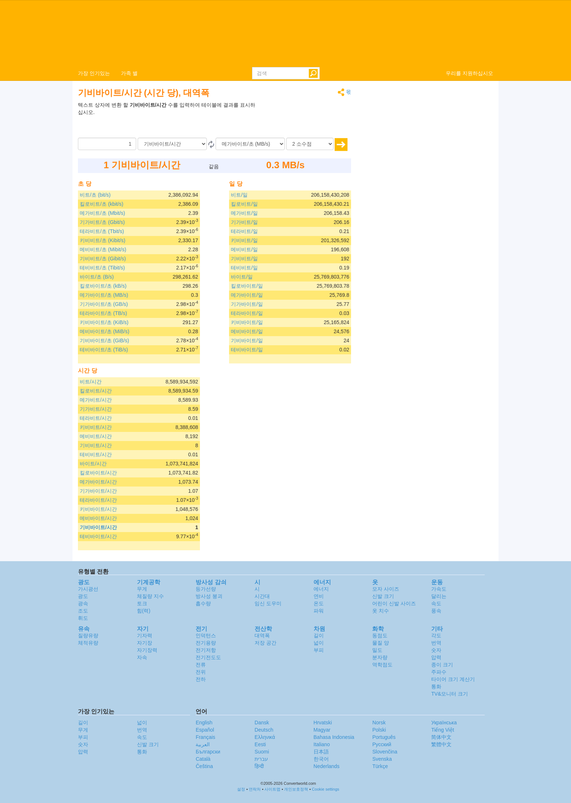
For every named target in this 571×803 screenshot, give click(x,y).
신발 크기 (383, 596)
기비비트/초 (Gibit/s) (103, 258)
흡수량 (203, 603)
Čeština (204, 766)
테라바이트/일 (247, 313)
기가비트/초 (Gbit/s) (102, 222)
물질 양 (380, 643)
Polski (379, 730)
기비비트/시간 (96, 445)
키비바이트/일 (247, 322)
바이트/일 (242, 277)
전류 (201, 665)
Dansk (262, 722)
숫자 (436, 650)
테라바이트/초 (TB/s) (103, 313)
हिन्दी (259, 766)
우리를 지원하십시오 (469, 73)
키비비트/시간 (96, 427)
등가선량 (206, 589)
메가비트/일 (244, 213)
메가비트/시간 (96, 400)
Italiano (322, 744)
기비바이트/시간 (98, 527)
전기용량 (206, 643)
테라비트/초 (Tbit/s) (102, 231)
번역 (436, 643)
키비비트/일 (244, 240)
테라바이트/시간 (98, 500)
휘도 (83, 618)
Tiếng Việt (442, 730)
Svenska (382, 759)
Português (383, 737)
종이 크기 (442, 665)
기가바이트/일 (247, 304)
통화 (436, 686)
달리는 (438, 596)
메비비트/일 (244, 249)
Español (205, 730)
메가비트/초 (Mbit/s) (102, 213)
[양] (107, 144)
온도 (319, 603)
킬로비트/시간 (96, 391)
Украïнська (444, 722)
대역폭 (262, 635)
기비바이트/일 (247, 340)
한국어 (321, 759)
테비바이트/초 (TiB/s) (104, 350)
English (204, 722)
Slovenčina (384, 752)
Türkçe (380, 766)
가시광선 (88, 589)
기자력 (144, 635)
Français (205, 737)
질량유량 (88, 635)
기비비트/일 (244, 258)
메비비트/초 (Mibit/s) (103, 249)
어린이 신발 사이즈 (394, 603)
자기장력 (147, 650)
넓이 (319, 643)
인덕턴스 (206, 635)
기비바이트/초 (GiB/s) (104, 340)
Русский (381, 744)
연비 (319, 596)
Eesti (260, 744)
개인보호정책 (296, 789)
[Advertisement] (305, 119)
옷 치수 (380, 611)
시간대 (262, 596)
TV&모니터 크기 (449, 694)
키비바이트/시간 (98, 509)
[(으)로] (250, 144)
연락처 (255, 789)
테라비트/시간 (96, 418)
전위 (201, 672)
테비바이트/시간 (98, 536)
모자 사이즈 (385, 589)
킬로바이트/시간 (98, 473)
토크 (142, 603)
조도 (83, 611)
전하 (201, 679)
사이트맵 (272, 789)
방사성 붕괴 (209, 596)
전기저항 (206, 650)
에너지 (321, 589)
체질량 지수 (150, 596)
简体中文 (441, 737)
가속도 (438, 589)
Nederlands (327, 766)
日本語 (321, 752)
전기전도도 (208, 657)
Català (203, 759)
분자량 (379, 657)
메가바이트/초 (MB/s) (104, 295)
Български (208, 752)
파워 (319, 611)
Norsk (379, 722)
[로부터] (172, 144)
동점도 (379, 635)
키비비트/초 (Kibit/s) (102, 240)
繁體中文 (441, 744)
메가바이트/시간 (98, 482)
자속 (142, 657)
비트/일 (239, 195)
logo (285, 33)
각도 (436, 635)
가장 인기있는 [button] (94, 73)
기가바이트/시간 (98, 491)
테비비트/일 (244, 268)
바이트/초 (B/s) (97, 277)
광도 (83, 596)
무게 (142, 589)
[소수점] (310, 144)
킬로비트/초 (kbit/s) (101, 204)
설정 (241, 789)
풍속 (436, 611)
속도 (436, 603)
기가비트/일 (244, 222)
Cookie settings (325, 789)
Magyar (322, 730)
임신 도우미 (268, 603)
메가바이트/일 (247, 295)
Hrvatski (323, 722)
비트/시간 (91, 382)
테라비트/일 (244, 231)
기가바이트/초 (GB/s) (104, 304)
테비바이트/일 (247, 350)
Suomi (262, 752)
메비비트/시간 (96, 436)
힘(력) (143, 611)
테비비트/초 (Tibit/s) (102, 268)
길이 (319, 635)
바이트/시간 (93, 464)
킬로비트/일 (244, 204)
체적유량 (88, 643)
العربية (203, 744)
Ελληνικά (265, 737)
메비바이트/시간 (98, 518)
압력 (436, 657)
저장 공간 (265, 643)
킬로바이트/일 (247, 286)
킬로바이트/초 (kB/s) (103, 286)
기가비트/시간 (96, 409)
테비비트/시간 (96, 454)
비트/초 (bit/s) (95, 195)
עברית (261, 759)
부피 (319, 650)
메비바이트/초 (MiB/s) (104, 331)
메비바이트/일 (247, 331)
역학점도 (382, 665)
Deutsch (264, 730)
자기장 (144, 643)
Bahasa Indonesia (334, 737)
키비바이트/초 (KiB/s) (104, 322)
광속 (83, 603)
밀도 (377, 650)
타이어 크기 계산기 (453, 679)
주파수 (438, 672)
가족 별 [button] (129, 73)
